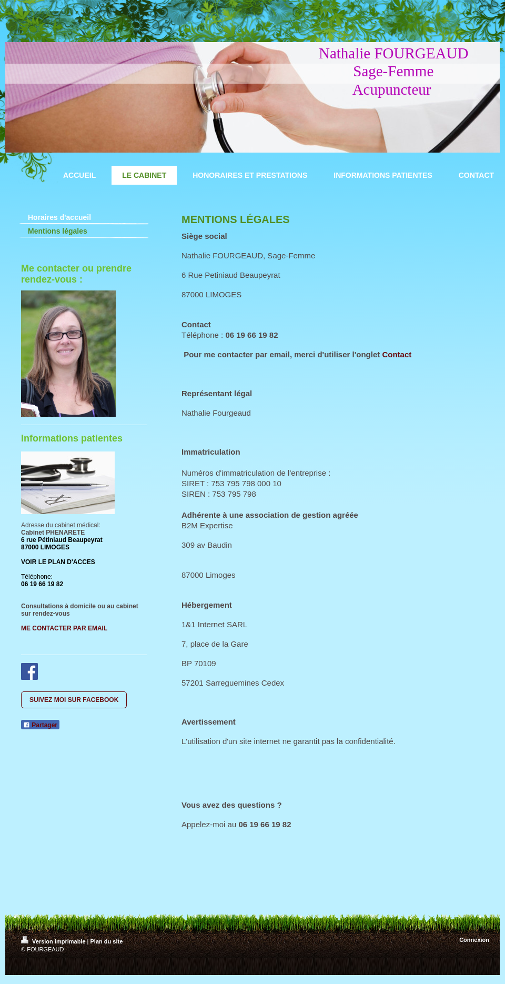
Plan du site (106, 941)
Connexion (474, 940)
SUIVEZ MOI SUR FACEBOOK (73, 700)
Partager (40, 725)
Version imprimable (54, 941)
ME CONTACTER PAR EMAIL (64, 628)
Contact (396, 354)
